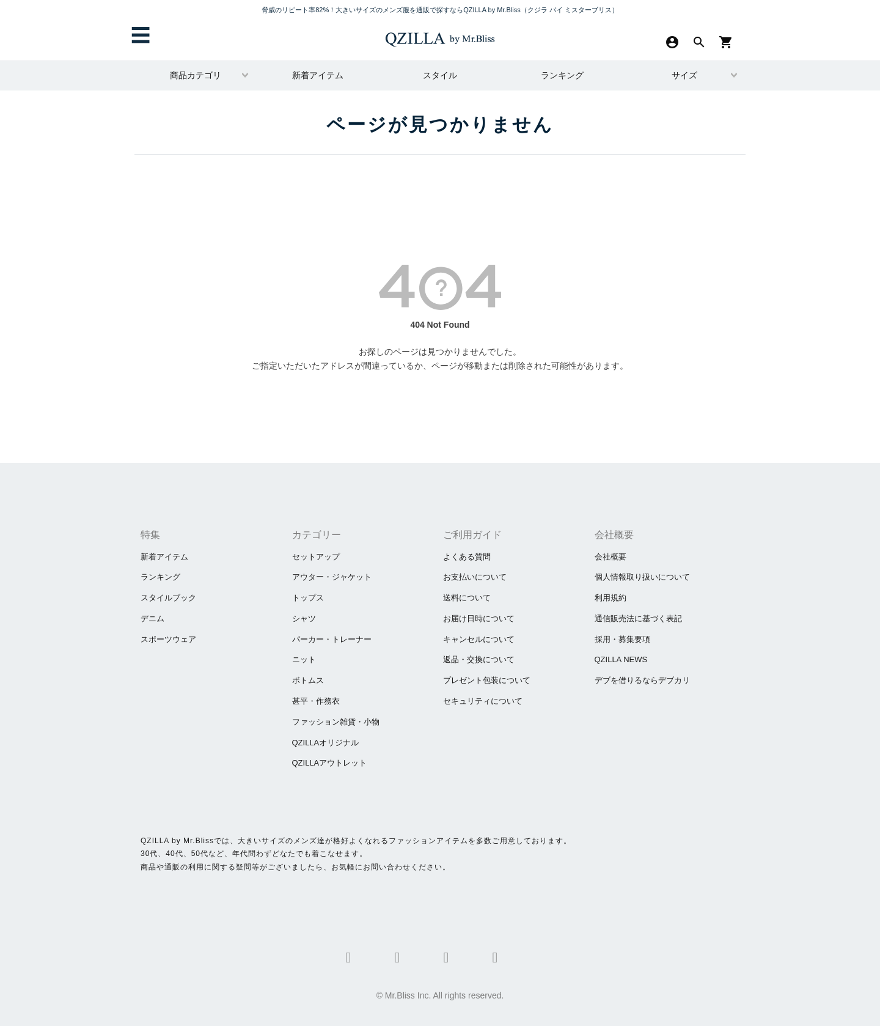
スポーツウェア (168, 639)
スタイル (440, 75)
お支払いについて (475, 576)
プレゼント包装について (486, 680)
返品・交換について (479, 659)
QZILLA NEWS (621, 659)
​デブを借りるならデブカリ (642, 680)
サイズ (684, 75)
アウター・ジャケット (332, 576)
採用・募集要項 (622, 639)
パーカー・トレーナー (332, 639)
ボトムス (308, 680)
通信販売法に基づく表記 (638, 618)
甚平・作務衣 (316, 701)
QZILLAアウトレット (329, 762)
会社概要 (610, 556)
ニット (304, 659)
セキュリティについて (482, 701)
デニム (152, 618)
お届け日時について (479, 618)
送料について (467, 597)
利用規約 (610, 597)
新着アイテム (317, 75)
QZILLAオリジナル (325, 742)
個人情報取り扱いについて (642, 576)
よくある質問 (467, 556)
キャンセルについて (479, 639)
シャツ (304, 618)
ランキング (562, 75)
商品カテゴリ (195, 75)
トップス (308, 597)
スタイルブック (168, 597)
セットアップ (316, 556)
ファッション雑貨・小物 (336, 721)
